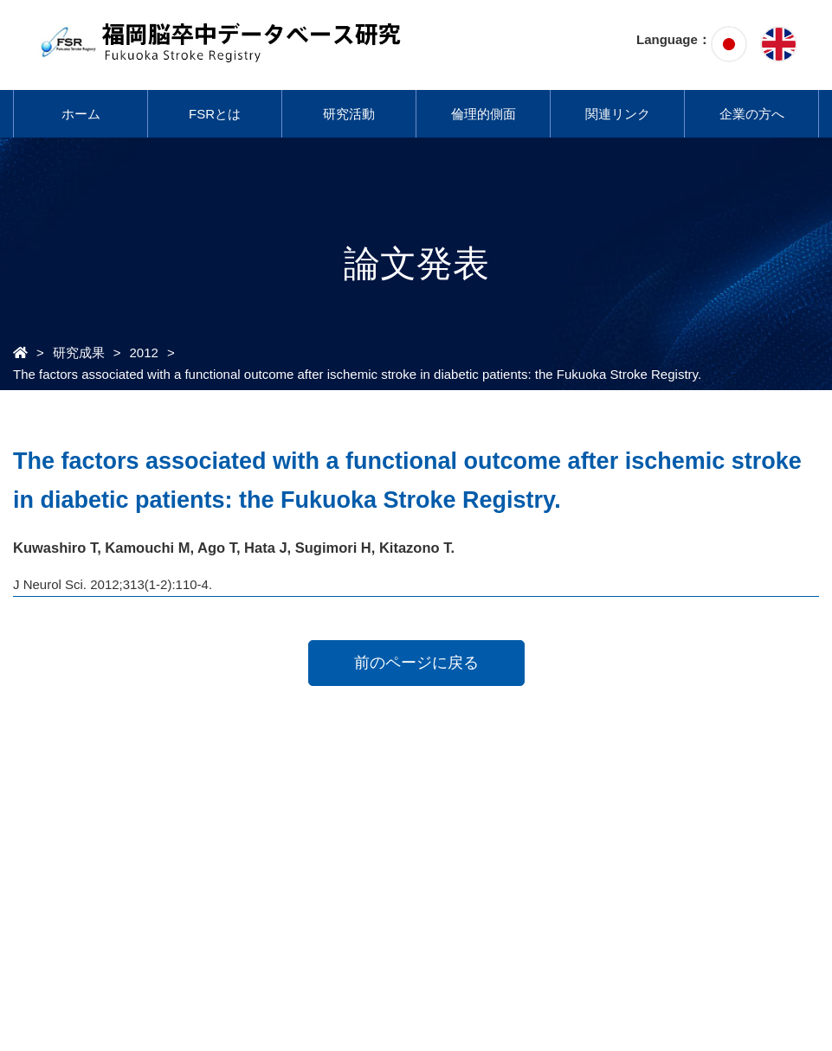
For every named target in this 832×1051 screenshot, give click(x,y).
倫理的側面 (483, 113)
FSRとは (215, 113)
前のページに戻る (416, 662)
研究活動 (349, 113)
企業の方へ (751, 113)
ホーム (80, 113)
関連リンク (617, 113)
